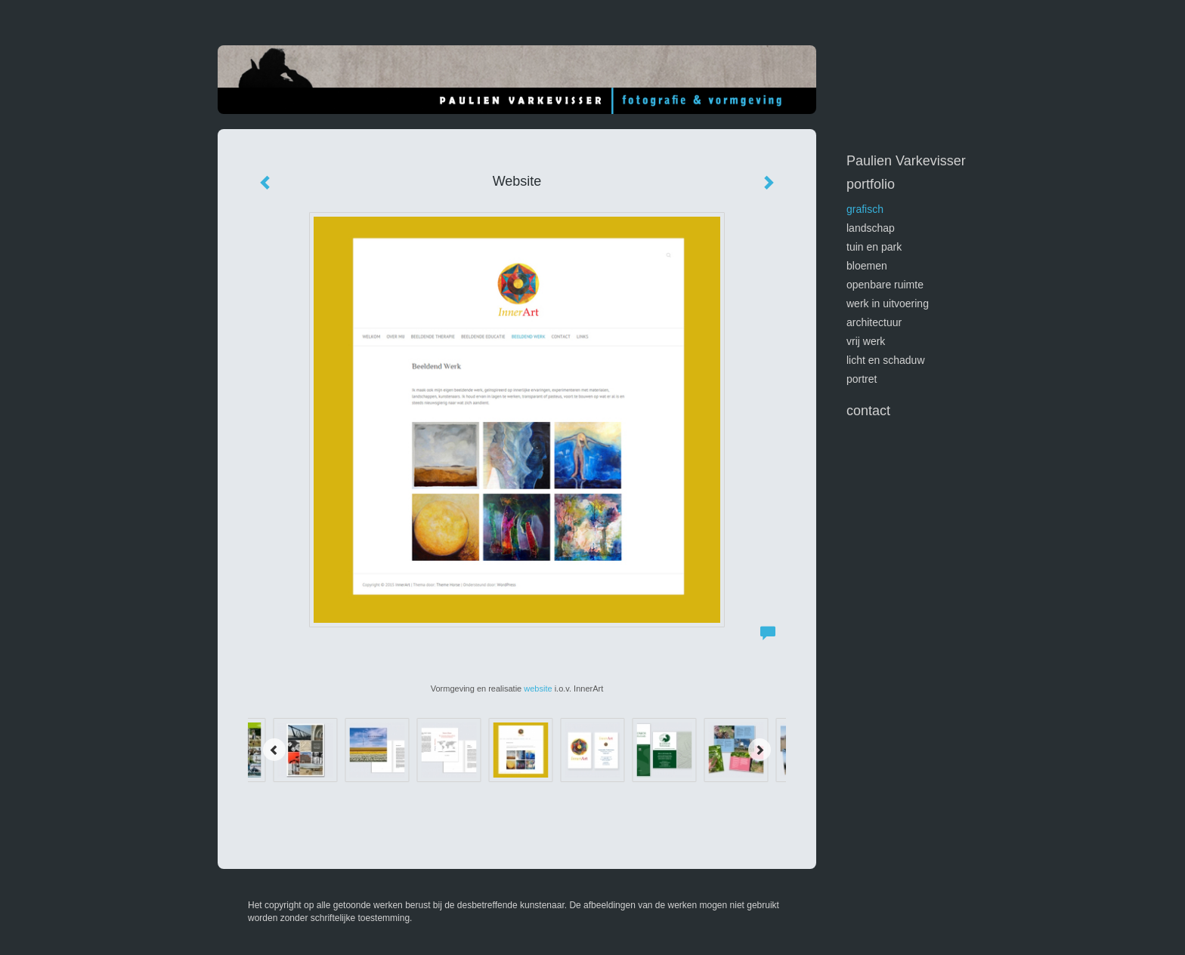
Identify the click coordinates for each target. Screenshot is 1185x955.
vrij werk (865, 341)
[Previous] (274, 749)
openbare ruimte (885, 285)
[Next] (759, 749)
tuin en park (874, 247)
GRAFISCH (864, 209)
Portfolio (870, 184)
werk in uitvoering (887, 303)
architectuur (874, 322)
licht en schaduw (885, 360)
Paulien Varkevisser (906, 160)
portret (861, 379)
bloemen (866, 266)
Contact (868, 410)
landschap (870, 228)
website (538, 688)
